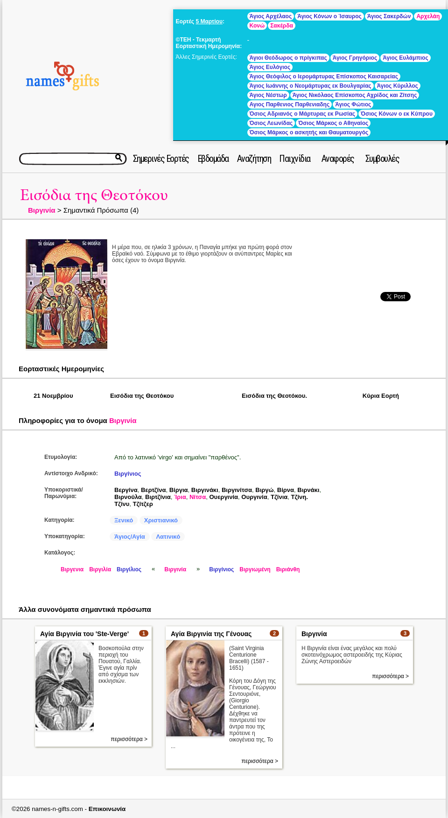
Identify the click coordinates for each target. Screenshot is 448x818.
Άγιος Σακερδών (389, 16)
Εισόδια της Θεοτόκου (94, 195)
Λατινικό (168, 536)
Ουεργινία (223, 496)
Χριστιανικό (161, 520)
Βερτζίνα (153, 489)
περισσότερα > (129, 739)
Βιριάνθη (288, 569)
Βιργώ (264, 489)
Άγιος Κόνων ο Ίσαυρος (329, 16)
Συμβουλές (382, 158)
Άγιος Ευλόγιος (270, 67)
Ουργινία (254, 496)
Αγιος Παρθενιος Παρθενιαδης (290, 104)
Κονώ (257, 25)
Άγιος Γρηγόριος (355, 58)
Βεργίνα (126, 489)
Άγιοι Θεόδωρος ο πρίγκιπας (288, 58)
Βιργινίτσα (237, 489)
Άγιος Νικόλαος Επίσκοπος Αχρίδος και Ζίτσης (355, 95)
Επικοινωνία (107, 808)
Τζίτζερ (143, 503)
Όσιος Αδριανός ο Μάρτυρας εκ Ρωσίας (302, 114)
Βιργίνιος (127, 473)
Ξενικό (123, 520)
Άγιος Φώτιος (353, 104)
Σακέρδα (281, 25)
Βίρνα (285, 489)
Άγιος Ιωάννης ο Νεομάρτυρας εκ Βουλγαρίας (310, 86)
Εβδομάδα (213, 158)
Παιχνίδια (294, 158)
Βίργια (178, 489)
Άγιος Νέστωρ (268, 95)
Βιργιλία (100, 569)
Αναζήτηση (254, 158)
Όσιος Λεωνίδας (271, 123)
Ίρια (180, 496)
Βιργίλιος (129, 569)
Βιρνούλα (128, 496)
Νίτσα (197, 496)
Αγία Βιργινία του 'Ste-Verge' (84, 634)
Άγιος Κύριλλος (397, 86)
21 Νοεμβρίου (53, 395)
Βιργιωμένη (254, 569)
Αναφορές (338, 158)
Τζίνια (279, 496)
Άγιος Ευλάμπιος (405, 58)
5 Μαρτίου (209, 21)
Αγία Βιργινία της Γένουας (211, 634)
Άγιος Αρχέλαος (271, 16)
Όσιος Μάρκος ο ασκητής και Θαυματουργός (309, 132)
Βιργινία (42, 210)
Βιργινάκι (204, 489)
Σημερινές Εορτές (161, 158)
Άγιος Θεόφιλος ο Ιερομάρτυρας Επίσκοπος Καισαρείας (324, 76)
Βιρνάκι (308, 489)
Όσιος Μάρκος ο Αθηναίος (333, 123)
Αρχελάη (428, 16)
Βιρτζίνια (158, 496)
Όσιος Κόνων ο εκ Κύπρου (397, 114)
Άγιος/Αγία (129, 536)
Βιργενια (72, 569)
